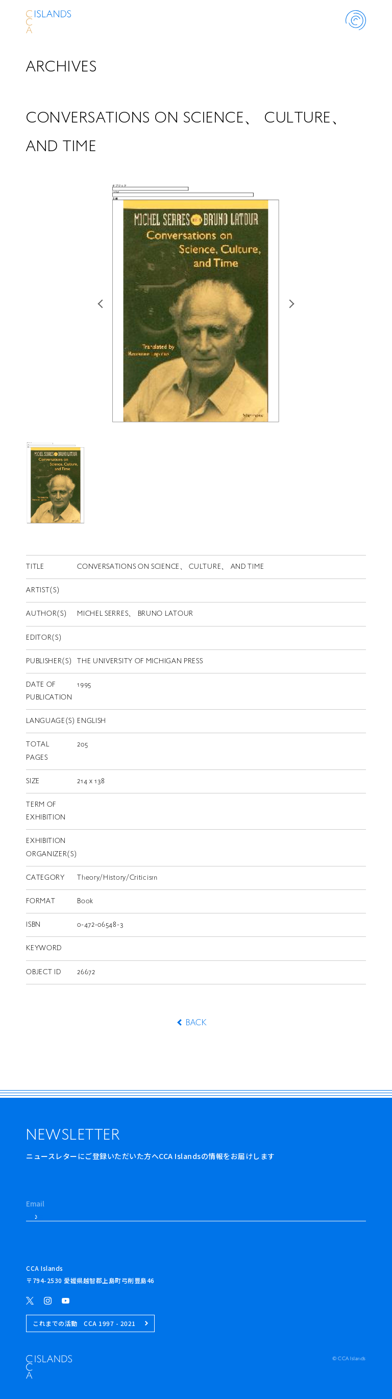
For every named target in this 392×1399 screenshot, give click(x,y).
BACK (196, 1023)
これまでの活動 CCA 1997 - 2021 (90, 1323)
